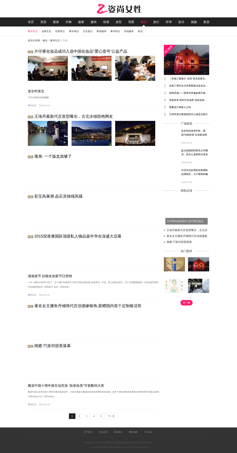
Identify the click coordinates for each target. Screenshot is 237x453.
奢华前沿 (115, 31)
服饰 (94, 22)
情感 (106, 22)
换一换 (186, 302)
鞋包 (140, 31)
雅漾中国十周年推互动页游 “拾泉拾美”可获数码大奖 (66, 385)
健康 (81, 22)
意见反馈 (103, 432)
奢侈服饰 (101, 31)
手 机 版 (148, 432)
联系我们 (118, 432)
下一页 (111, 416)
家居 (206, 22)
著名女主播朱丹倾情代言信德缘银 (187, 236)
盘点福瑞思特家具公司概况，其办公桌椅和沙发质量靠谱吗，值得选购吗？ (194, 152)
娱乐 (181, 22)
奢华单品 (74, 31)
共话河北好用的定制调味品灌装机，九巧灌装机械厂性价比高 (194, 172)
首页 (31, 22)
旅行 (156, 22)
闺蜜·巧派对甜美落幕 (179, 241)
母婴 (131, 22)
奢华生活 (32, 31)
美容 (43, 22)
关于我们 (88, 432)
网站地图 (133, 432)
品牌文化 (46, 31)
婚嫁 (194, 22)
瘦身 (56, 22)
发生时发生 (36, 91)
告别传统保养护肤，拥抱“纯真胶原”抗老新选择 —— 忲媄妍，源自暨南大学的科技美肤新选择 (194, 133)
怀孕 (169, 22)
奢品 (144, 22)
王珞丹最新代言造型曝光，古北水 (187, 230)
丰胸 (68, 22)
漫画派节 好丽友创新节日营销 (50, 276)
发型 (119, 22)
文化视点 (88, 31)
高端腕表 (129, 31)
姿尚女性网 (34, 40)
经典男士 (60, 31)
